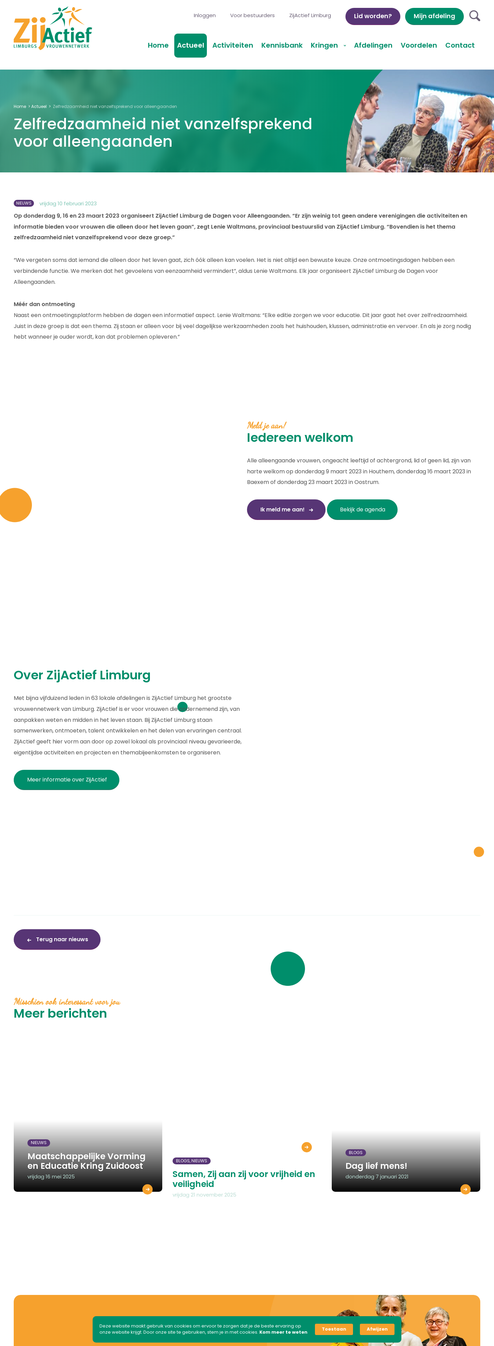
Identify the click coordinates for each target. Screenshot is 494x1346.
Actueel (190, 45)
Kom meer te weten (283, 1332)
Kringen (325, 45)
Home (158, 45)
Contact (460, 45)
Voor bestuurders (252, 15)
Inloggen (205, 15)
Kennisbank (282, 45)
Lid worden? (373, 16)
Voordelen (419, 45)
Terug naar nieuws (61, 939)
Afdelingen (373, 45)
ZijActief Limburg (310, 15)
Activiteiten (232, 45)
